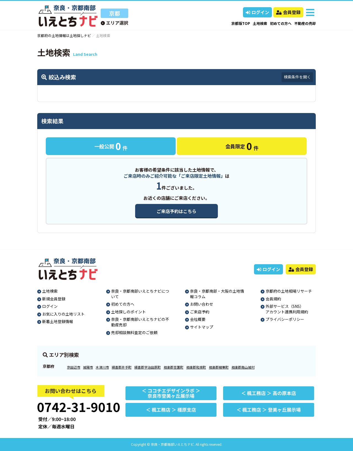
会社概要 (197, 319)
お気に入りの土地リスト (63, 314)
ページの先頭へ (341, 439)
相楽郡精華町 (219, 367)
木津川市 (102, 367)
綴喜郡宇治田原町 (147, 367)
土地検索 (260, 23)
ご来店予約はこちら (176, 211)
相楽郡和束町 (196, 367)
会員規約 (273, 298)
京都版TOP (240, 23)
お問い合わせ (201, 304)
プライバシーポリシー (285, 319)
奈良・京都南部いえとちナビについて (140, 293)
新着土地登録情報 (57, 321)
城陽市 (88, 367)
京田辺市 (73, 367)
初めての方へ (281, 23)
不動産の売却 (305, 23)
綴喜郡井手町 (122, 367)
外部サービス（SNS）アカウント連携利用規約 (287, 308)
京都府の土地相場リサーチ (289, 291)
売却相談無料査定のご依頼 (134, 332)
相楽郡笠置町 (173, 367)
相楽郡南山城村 (243, 367)
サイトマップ (201, 327)
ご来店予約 (199, 311)
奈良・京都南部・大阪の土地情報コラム (217, 293)
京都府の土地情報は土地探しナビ (64, 35)
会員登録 (288, 12)
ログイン (257, 12)
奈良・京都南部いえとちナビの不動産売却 (140, 321)
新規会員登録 (53, 298)
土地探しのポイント (128, 311)
